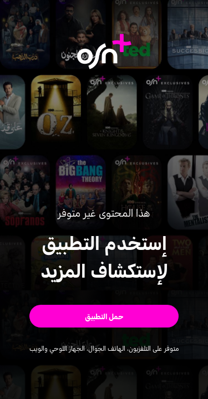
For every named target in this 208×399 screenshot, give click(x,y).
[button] (104, 316)
